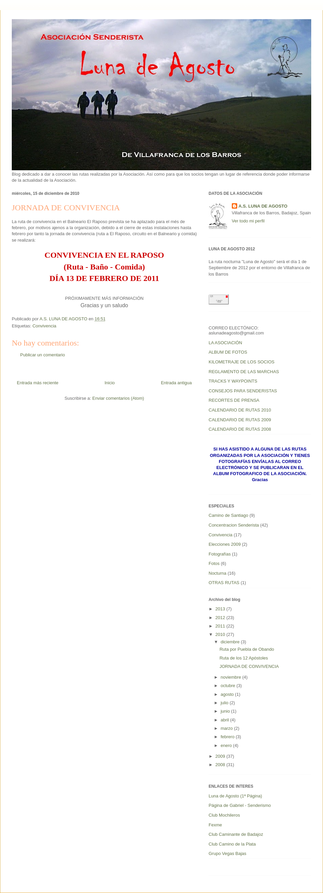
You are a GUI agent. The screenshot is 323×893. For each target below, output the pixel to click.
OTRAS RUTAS (224, 582)
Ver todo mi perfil (248, 220)
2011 (220, 626)
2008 (220, 764)
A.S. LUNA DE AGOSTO (263, 206)
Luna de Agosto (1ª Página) (235, 795)
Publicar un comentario (42, 354)
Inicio (110, 382)
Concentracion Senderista (234, 525)
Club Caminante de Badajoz (236, 834)
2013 (220, 608)
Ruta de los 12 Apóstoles (243, 657)
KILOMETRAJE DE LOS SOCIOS (242, 361)
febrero (228, 736)
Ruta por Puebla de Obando (246, 649)
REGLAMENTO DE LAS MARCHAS (244, 371)
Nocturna (217, 573)
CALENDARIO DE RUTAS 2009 (240, 419)
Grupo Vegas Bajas (227, 853)
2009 (220, 756)
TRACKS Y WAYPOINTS (233, 381)
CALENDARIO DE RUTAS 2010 (240, 410)
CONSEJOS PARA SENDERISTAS (243, 390)
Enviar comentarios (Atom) (118, 398)
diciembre (231, 641)
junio (226, 711)
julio (225, 702)
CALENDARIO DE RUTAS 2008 (240, 429)
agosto (228, 694)
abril (225, 719)
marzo (227, 728)
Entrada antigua (176, 382)
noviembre (231, 677)
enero (227, 745)
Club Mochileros (224, 815)
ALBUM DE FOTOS (228, 352)
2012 (220, 617)
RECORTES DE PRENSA (234, 400)
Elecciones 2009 (225, 544)
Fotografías (220, 554)
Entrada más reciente (38, 382)
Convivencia (44, 325)
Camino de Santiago (228, 515)
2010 (220, 634)
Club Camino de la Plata (232, 844)
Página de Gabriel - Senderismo (240, 805)
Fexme (215, 824)
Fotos (214, 563)
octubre (229, 685)
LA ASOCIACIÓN (225, 342)
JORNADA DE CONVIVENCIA (249, 666)
